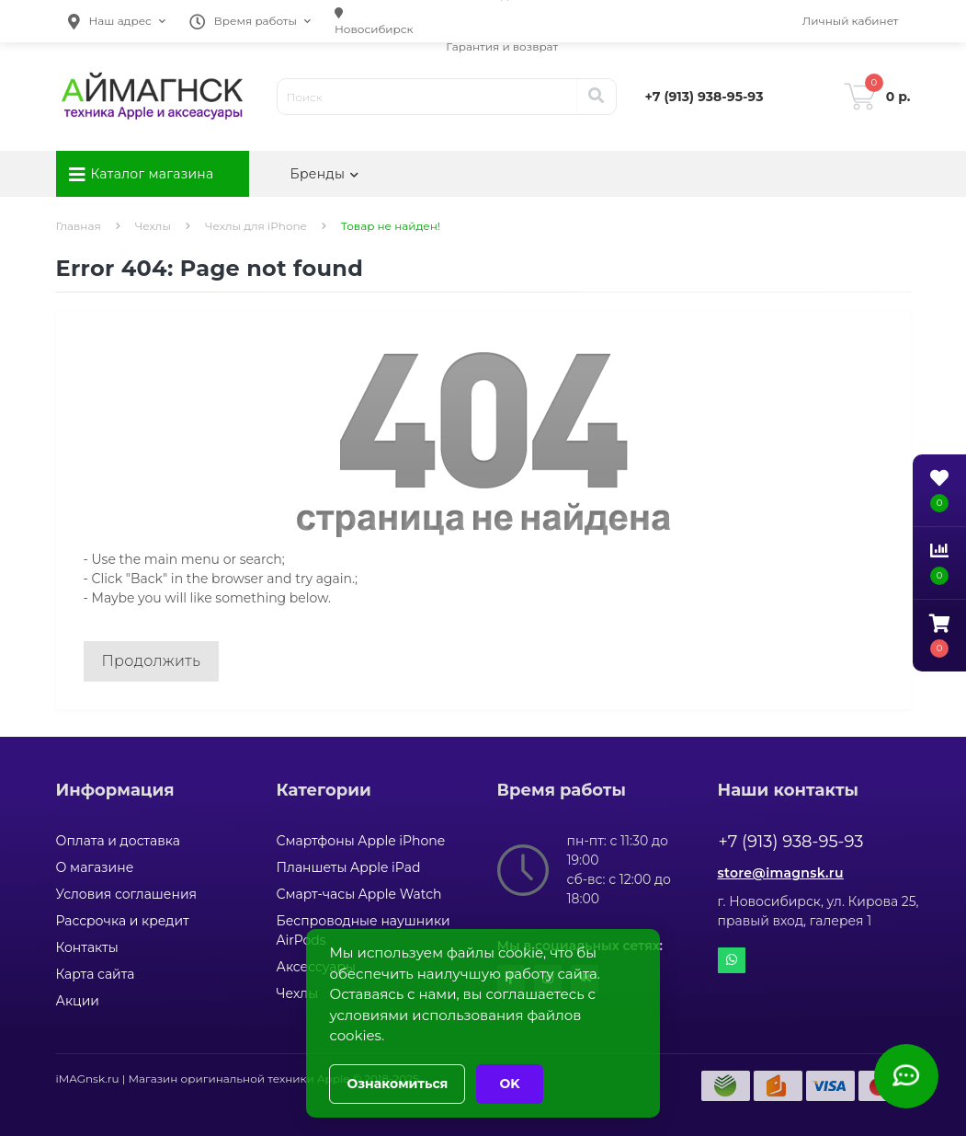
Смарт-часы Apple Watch (359, 894)
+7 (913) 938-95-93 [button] (791, 842)
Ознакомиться (397, 1083)
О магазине (95, 867)
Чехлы (153, 226)
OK (509, 1083)
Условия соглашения (127, 894)
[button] (116, 21)
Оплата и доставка (118, 840)
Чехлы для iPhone (256, 226)
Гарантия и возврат (502, 46)
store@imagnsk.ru (781, 873)
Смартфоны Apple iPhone (361, 840)
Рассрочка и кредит (122, 920)
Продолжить (151, 661)
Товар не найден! (390, 226)
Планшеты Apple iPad (349, 867)
